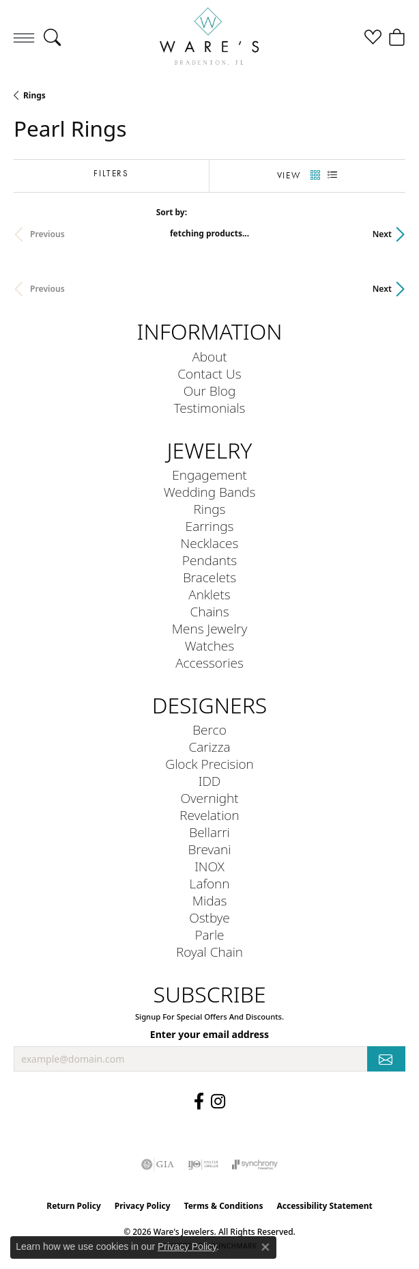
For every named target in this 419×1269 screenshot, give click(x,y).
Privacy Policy (143, 1206)
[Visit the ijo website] (203, 1164)
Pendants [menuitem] (209, 560)
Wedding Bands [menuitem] (210, 491)
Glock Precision (209, 763)
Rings (34, 95)
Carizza (210, 746)
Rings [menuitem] (210, 509)
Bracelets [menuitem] (209, 577)
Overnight (209, 798)
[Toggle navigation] (24, 37)
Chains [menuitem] (209, 611)
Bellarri (209, 832)
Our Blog (210, 390)
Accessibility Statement (324, 1206)
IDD (210, 781)
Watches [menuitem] (209, 645)
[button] (52, 37)
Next (382, 234)
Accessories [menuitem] (209, 662)
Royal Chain (209, 951)
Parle (209, 934)
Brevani (209, 849)
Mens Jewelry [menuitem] (210, 628)
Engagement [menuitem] (209, 474)
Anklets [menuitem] (209, 594)
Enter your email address (209, 1034)
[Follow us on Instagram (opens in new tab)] (218, 1101)
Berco (209, 729)
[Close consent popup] (265, 1247)
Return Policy (73, 1206)
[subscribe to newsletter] (386, 1059)
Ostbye (209, 917)
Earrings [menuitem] (210, 526)
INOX (209, 866)
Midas (209, 900)
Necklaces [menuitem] (210, 543)
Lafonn (210, 883)
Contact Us (209, 373)
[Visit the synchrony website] (254, 1164)
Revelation (209, 815)
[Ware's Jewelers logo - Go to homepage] (209, 38)
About (209, 356)
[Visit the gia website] (157, 1164)
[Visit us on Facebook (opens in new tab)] (199, 1101)
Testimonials (210, 407)
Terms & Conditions (223, 1206)
